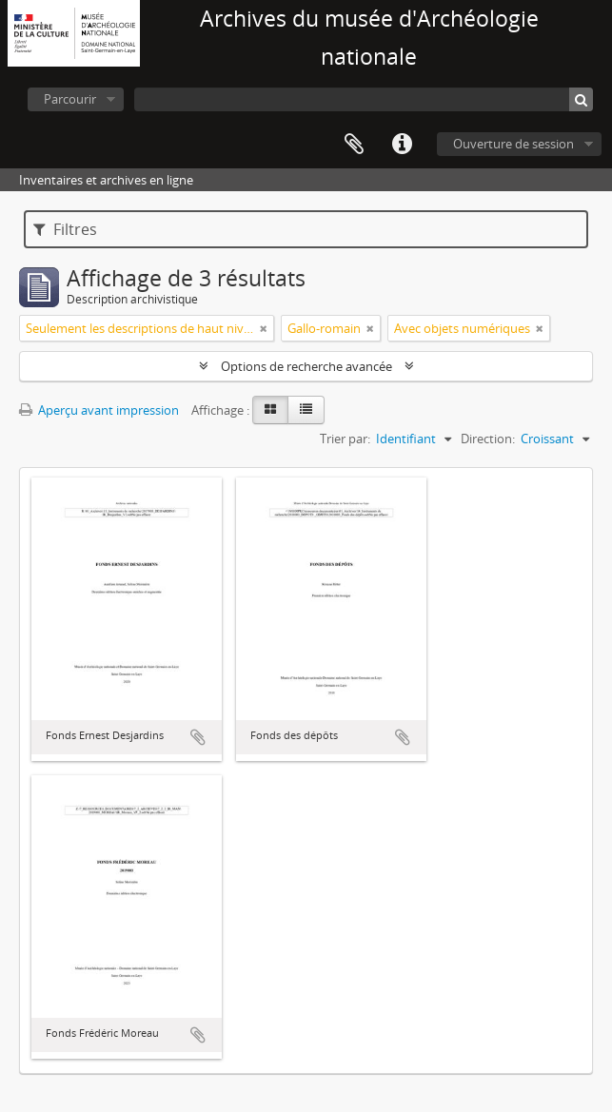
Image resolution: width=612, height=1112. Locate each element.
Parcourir (70, 98)
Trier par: (345, 438)
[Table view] (306, 410)
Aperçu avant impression (99, 410)
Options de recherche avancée (306, 366)
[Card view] (270, 410)
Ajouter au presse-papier (197, 737)
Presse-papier (354, 144)
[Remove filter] (263, 328)
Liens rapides (401, 144)
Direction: (488, 438)
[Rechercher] (581, 99)
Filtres (65, 229)
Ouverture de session (513, 143)
